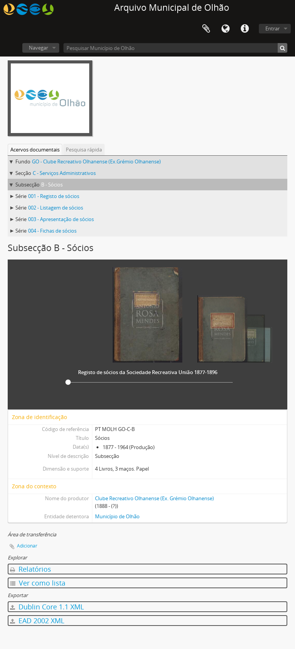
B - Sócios (52, 184)
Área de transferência (206, 28)
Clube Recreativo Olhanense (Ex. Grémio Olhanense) (154, 498)
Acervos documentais (35, 149)
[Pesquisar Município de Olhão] (175, 48)
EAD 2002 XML (37, 620)
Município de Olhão (117, 516)
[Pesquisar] (282, 48)
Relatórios (30, 569)
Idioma (225, 28)
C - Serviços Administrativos (64, 173)
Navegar (38, 47)
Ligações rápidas (244, 28)
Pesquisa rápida (84, 149)
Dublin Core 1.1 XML (47, 606)
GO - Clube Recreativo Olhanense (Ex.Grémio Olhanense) (96, 161)
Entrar (272, 28)
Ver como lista (37, 582)
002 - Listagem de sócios (55, 207)
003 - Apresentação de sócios (61, 219)
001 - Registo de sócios (53, 196)
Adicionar (27, 545)
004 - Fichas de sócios (52, 230)
